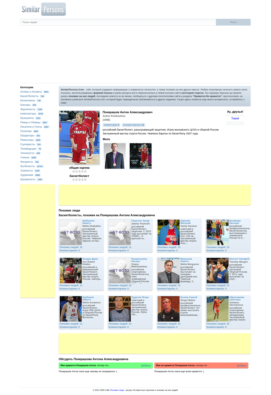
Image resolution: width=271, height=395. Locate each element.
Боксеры (28, 104)
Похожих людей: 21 (217, 285)
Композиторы (32, 113)
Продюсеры (30, 135)
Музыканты (30, 118)
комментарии (111, 125)
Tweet (235, 118)
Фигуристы (29, 161)
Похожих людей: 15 (217, 247)
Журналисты (31, 109)
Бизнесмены (31, 100)
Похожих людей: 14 (120, 324)
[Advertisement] (135, 55)
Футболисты (32, 166)
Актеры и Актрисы (34, 91)
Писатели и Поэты (35, 126)
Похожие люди (117, 390)
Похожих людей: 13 (168, 247)
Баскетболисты (32, 96)
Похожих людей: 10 (120, 285)
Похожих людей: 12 (71, 247)
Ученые (28, 157)
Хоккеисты (30, 170)
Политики (29, 131)
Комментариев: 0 (70, 250)
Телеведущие (31, 148)
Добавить (146, 365)
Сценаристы (31, 144)
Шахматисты (31, 179)
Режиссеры (30, 139)
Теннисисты (30, 153)
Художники (30, 174)
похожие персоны (133, 125)
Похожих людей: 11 (120, 247)
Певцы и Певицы (34, 122)
